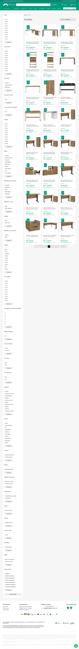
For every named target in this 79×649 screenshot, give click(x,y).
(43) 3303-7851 (13, 1)
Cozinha (30, 8)
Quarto (35, 8)
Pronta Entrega (67, 8)
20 (62, 246)
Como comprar (6, 609)
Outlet (74, 8)
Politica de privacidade (24, 609)
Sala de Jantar (24, 8)
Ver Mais (54, 8)
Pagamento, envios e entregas (25, 608)
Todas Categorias (6, 8)
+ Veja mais (8, 42)
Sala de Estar (16, 8)
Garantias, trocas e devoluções (25, 606)
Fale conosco (5, 608)
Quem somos (5, 606)
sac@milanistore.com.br (50, 608)
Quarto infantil (41, 8)
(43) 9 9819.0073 (50, 606)
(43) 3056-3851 (20, 1)
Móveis (59, 8)
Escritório (48, 8)
